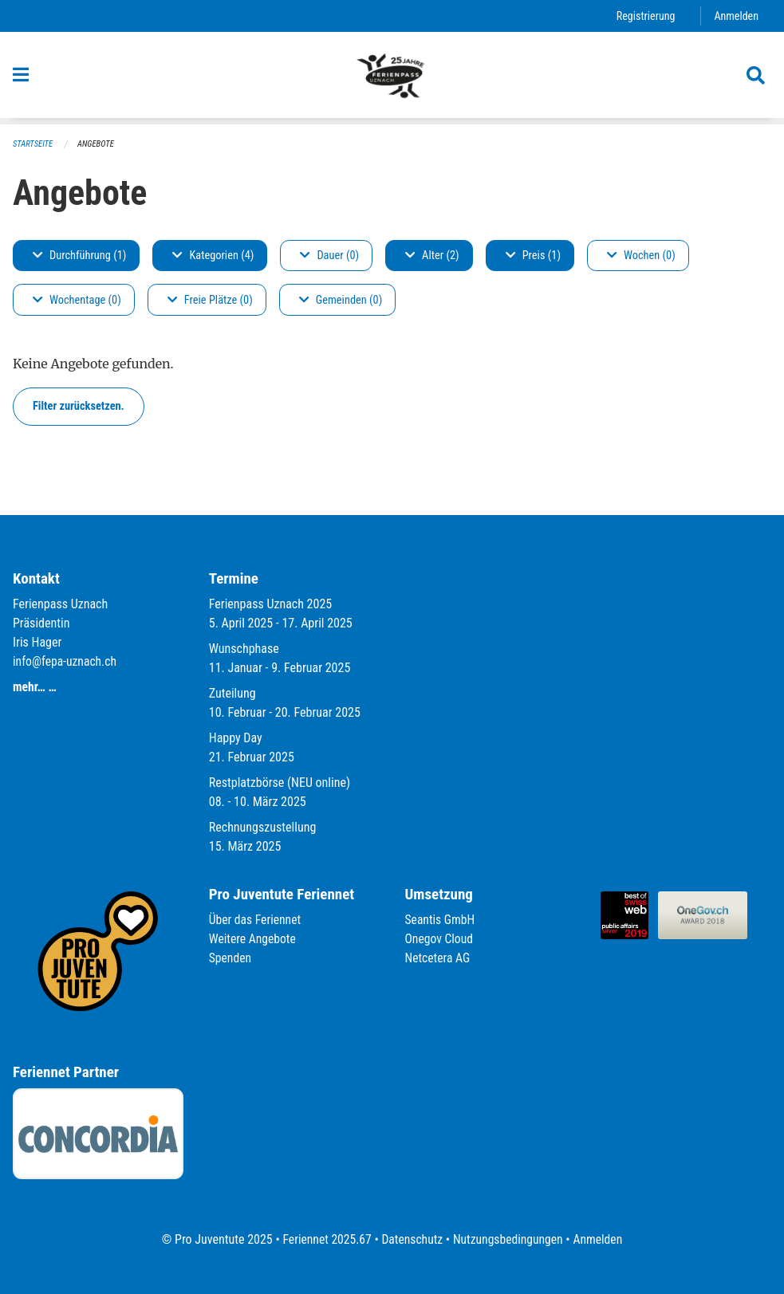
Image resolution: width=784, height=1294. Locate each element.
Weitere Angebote (253, 939)
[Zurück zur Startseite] (391, 78)
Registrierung (644, 15)
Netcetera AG (438, 958)
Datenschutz (411, 1239)
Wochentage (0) (77, 300)
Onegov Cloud (440, 939)
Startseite (33, 144)
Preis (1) (533, 255)
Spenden (231, 958)
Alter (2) (432, 255)
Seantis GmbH (441, 920)
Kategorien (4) (213, 255)
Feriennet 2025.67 (323, 1239)
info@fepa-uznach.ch (66, 662)
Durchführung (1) (79, 255)
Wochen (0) (641, 255)
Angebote (97, 144)
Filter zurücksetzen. (78, 406)
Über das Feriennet (256, 920)
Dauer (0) (329, 255)
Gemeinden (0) (340, 300)
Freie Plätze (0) (210, 300)
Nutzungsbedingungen (509, 1239)
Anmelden (735, 15)
